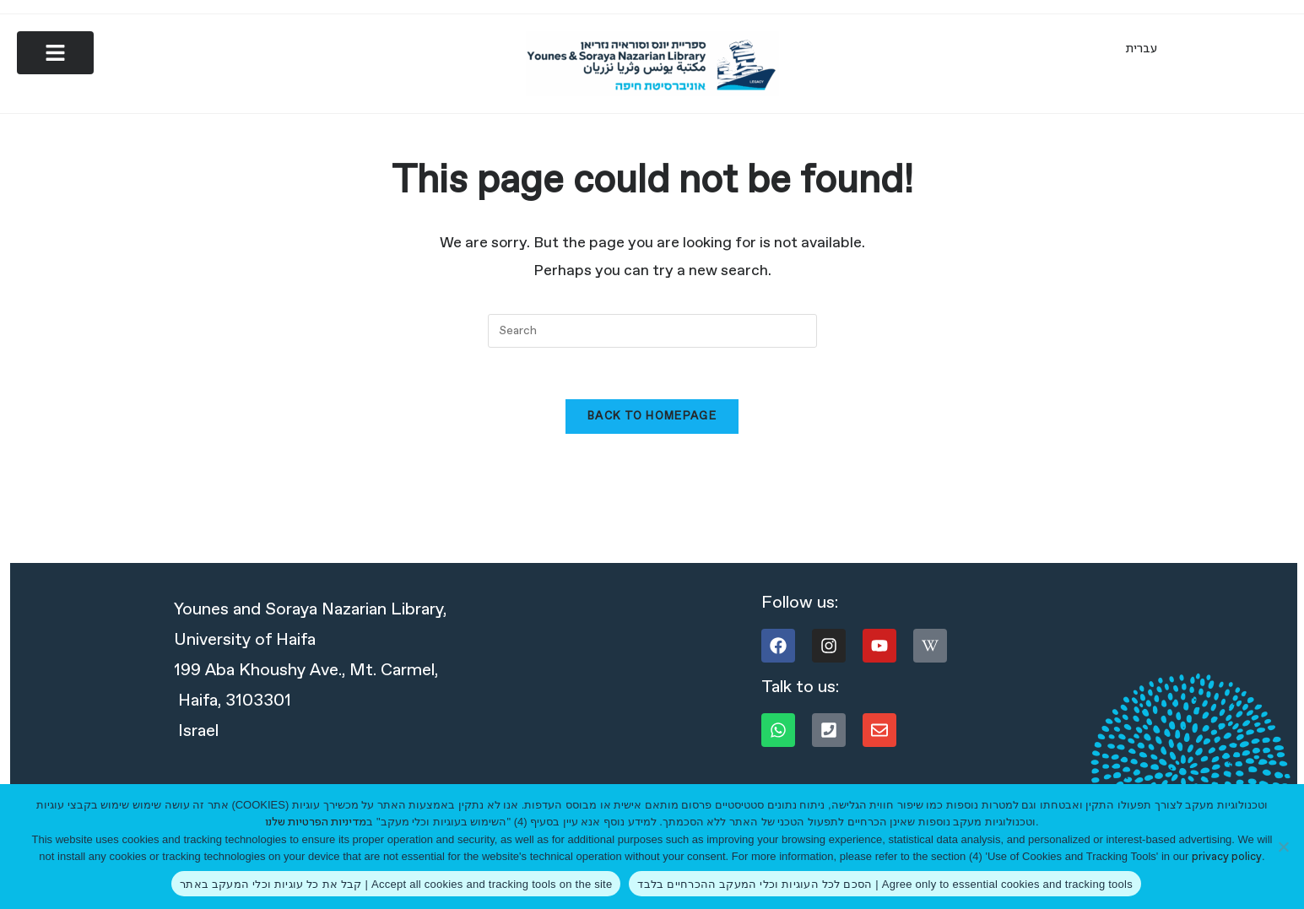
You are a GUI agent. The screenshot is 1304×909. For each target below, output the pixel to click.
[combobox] (652, 332)
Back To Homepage (652, 418)
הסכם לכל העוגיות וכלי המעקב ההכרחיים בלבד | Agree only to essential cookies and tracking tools (885, 884)
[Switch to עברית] (1141, 49)
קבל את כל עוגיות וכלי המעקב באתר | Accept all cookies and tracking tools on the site (396, 884)
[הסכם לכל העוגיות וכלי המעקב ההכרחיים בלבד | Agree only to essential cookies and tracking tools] (1282, 846)
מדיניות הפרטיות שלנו (315, 822)
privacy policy (1227, 857)
